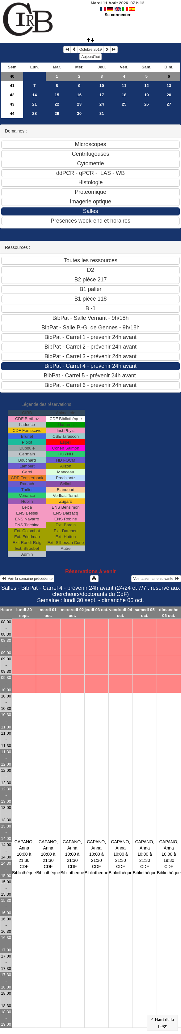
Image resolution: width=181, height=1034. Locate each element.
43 (12, 104)
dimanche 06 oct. (168, 612)
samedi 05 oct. (144, 612)
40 (12, 76)
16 (79, 95)
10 (101, 85)
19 (146, 95)
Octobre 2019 (90, 49)
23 (79, 104)
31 (101, 113)
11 (124, 85)
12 (146, 85)
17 (101, 95)
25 (124, 104)
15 (57, 95)
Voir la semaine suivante (156, 578)
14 (34, 95)
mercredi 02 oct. (72, 612)
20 (168, 95)
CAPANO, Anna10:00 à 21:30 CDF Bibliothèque (24, 857)
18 (124, 95)
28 (34, 113)
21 (34, 104)
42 (12, 95)
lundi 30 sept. (24, 612)
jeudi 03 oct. (96, 609)
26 (146, 104)
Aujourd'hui (90, 56)
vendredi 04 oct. (120, 612)
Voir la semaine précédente (27, 578)
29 (57, 113)
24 (101, 104)
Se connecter (118, 14)
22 (57, 104)
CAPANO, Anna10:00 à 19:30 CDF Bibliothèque (169, 857)
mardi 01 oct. (48, 612)
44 (12, 113)
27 (168, 104)
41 (12, 85)
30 (79, 113)
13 (168, 85)
